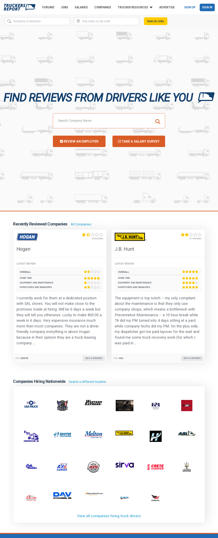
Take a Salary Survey (138, 141)
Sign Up (190, 7)
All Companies (81, 224)
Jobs (64, 7)
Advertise (167, 7)
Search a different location (87, 382)
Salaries (81, 7)
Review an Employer (79, 141)
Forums (48, 7)
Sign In (207, 7)
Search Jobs (155, 21)
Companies (102, 7)
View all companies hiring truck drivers (109, 516)
